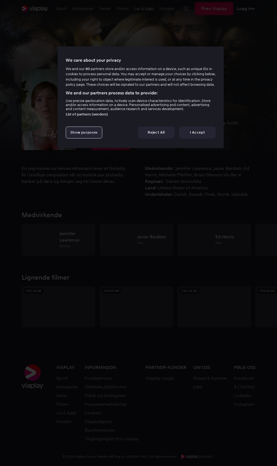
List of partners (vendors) (87, 114)
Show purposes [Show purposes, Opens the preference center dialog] (84, 132)
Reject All (156, 132)
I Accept (197, 132)
